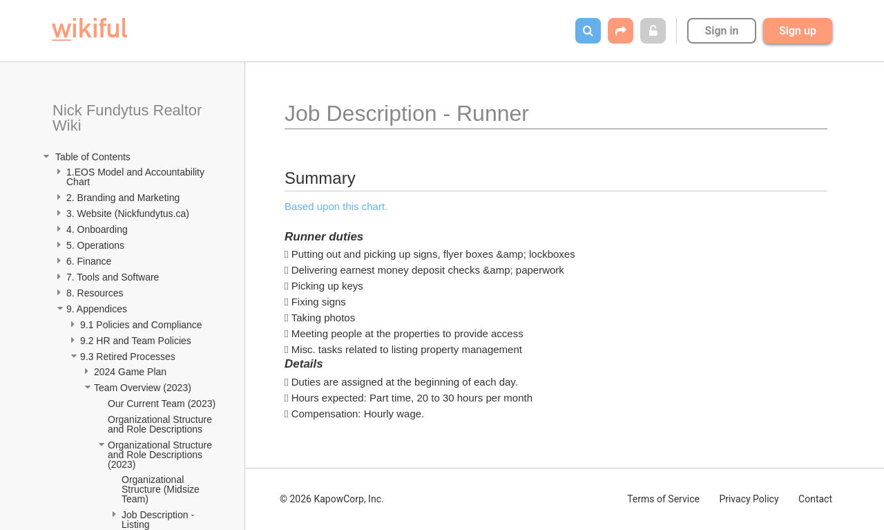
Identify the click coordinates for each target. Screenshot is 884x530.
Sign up (797, 30)
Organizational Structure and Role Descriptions (161, 424)
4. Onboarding (98, 229)
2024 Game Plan (131, 371)
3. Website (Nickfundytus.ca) (127, 213)
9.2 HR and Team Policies (137, 340)
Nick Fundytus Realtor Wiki (129, 118)
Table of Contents (91, 156)
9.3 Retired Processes (129, 356)
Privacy (748, 498)
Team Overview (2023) (142, 387)
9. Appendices (98, 308)
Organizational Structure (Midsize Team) (162, 489)
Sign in (721, 30)
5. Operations (95, 245)
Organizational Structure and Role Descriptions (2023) (161, 454)
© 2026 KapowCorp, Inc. (332, 498)
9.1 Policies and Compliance (142, 324)
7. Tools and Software (112, 277)
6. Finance (88, 261)
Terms (663, 498)
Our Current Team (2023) (161, 403)
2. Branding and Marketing (123, 197)
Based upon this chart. (336, 206)
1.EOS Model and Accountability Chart (136, 177)
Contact (815, 498)
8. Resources (94, 293)
